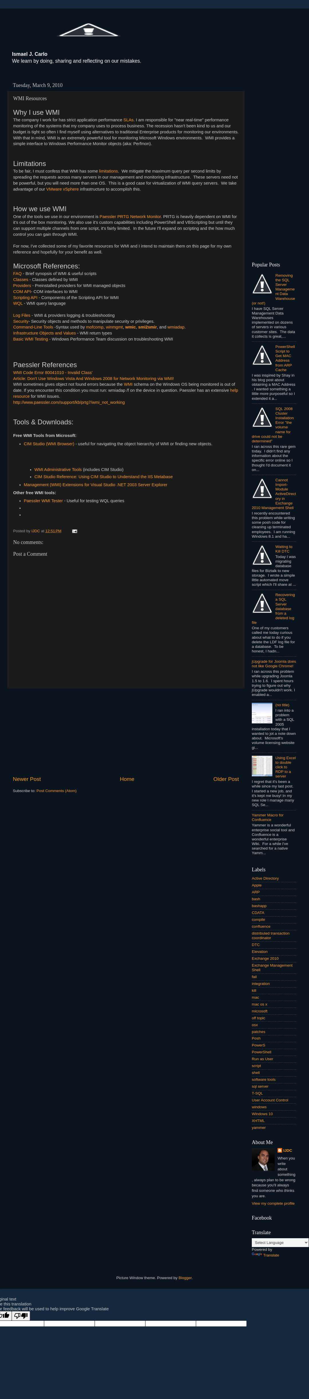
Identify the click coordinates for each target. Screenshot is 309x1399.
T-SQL (257, 1093)
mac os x (259, 1004)
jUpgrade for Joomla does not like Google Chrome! (274, 663)
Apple (257, 885)
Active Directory (265, 878)
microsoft (260, 1011)
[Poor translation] (21, 1316)
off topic (258, 1018)
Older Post (226, 779)
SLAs (128, 120)
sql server (260, 1086)
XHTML (258, 1121)
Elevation (260, 951)
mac (255, 997)
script (256, 1066)
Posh (256, 1038)
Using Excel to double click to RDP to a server (285, 767)
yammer (259, 1127)
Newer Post (27, 779)
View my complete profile (273, 1203)
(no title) (282, 705)
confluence (261, 926)
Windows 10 (262, 1114)
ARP (256, 892)
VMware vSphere (62, 189)
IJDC (287, 1150)
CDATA (258, 913)
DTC (256, 945)
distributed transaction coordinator (271, 935)
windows (259, 1107)
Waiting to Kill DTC (283, 549)
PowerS (258, 1045)
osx (255, 1025)
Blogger (185, 1278)
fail (254, 977)
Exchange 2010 (265, 958)
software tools (264, 1079)
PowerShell (261, 1052)
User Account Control (270, 1100)
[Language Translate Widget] (280, 1242)
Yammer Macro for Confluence (268, 817)
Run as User (262, 1059)
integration (261, 984)
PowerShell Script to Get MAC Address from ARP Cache (285, 358)
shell (256, 1072)
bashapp (259, 906)
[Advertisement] (126, 732)
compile (258, 919)
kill (254, 990)
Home (127, 779)
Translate (265, 1255)
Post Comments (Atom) (57, 791)
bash (256, 899)
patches (258, 1032)
